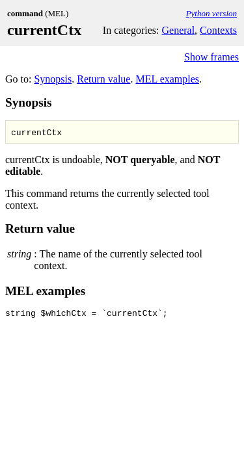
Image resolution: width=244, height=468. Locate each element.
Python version (211, 13)
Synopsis (53, 78)
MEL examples (167, 78)
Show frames (211, 56)
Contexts (218, 30)
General (178, 30)
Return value (103, 78)
